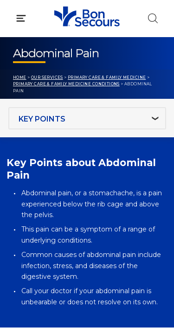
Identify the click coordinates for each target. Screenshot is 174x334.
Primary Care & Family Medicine (107, 77)
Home (19, 77)
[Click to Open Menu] (21, 18)
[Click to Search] (153, 18)
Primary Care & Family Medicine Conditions (66, 84)
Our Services (47, 77)
